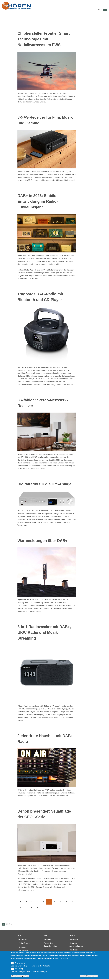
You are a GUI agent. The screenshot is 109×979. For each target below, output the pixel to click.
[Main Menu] (102, 9)
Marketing (19, 969)
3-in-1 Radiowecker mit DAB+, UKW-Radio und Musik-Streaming (44, 632)
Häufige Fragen (23, 943)
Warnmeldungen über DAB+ (42, 540)
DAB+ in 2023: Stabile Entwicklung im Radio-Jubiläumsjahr (37, 201)
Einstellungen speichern (20, 976)
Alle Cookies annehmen (89, 976)
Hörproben (22, 947)
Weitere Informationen (61, 958)
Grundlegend (20, 963)
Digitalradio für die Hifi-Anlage (44, 484)
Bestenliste (74, 939)
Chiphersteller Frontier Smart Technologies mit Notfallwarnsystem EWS (43, 39)
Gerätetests (22, 939)
